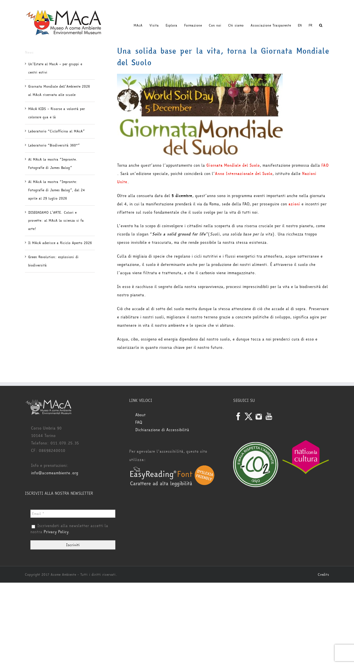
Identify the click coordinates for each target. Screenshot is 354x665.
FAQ (138, 422)
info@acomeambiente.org (54, 473)
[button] (320, 25)
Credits (323, 574)
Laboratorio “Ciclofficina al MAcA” (56, 131)
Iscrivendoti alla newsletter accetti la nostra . (69, 529)
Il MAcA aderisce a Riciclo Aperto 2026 (60, 242)
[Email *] (72, 514)
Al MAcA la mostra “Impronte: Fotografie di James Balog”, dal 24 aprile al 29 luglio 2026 (56, 190)
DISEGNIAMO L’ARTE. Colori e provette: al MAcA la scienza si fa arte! (56, 221)
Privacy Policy (56, 532)
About (140, 415)
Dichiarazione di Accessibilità (162, 430)
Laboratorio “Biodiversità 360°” (54, 145)
